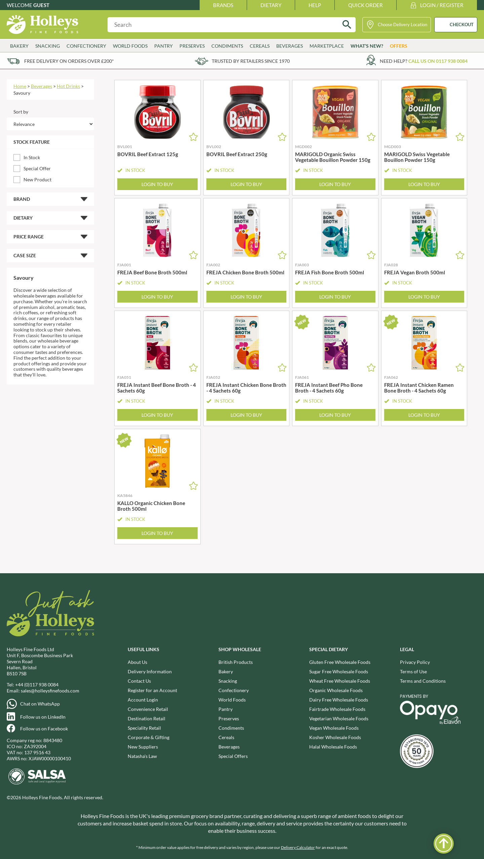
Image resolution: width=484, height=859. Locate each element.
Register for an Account (152, 690)
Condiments (227, 46)
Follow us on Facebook (44, 728)
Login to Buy (157, 184)
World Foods (130, 46)
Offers (398, 46)
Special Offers (233, 756)
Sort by (20, 112)
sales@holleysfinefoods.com (50, 690)
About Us (137, 662)
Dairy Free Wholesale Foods (338, 700)
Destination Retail (146, 718)
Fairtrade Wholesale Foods (337, 709)
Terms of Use (413, 671)
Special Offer (37, 168)
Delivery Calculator (298, 847)
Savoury (21, 93)
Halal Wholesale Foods (333, 747)
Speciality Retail (144, 728)
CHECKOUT (462, 24)
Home (19, 86)
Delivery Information (150, 671)
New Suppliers (143, 747)
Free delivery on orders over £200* (69, 61)
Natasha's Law (142, 756)
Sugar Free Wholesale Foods (338, 671)
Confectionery (86, 46)
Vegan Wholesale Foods (334, 728)
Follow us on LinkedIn (43, 717)
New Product (37, 179)
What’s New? (367, 46)
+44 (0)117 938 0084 (36, 684)
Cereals (260, 46)
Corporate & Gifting (148, 737)
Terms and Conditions (423, 681)
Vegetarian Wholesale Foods (338, 718)
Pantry (163, 46)
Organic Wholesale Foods (336, 690)
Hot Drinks (68, 86)
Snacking (47, 46)
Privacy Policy (415, 662)
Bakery (19, 46)
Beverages (289, 46)
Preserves (192, 46)
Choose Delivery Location (402, 24)
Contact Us (139, 681)
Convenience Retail (148, 709)
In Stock (32, 157)
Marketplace (327, 46)
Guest (41, 5)
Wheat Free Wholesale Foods (339, 681)
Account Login (143, 700)
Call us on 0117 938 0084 (438, 61)
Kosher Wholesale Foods (335, 737)
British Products (235, 662)
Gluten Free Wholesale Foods (339, 662)
